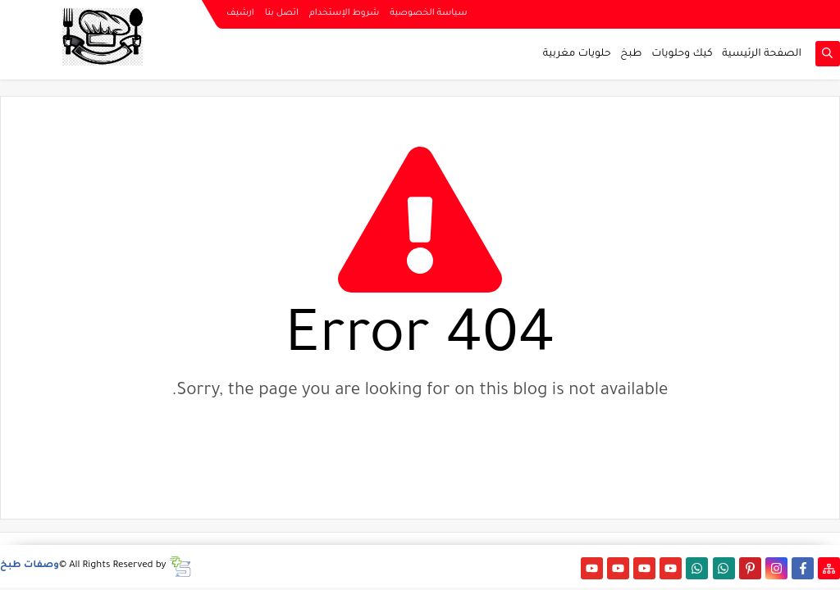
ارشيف (240, 13)
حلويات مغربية (577, 54)
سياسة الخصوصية (428, 13)
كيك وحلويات (681, 54)
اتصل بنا (282, 13)
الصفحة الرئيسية (761, 54)
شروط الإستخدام (344, 13)
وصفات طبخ (29, 565)
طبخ (630, 54)
